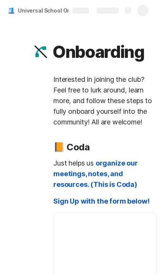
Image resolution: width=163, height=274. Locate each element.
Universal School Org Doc (51, 10)
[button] (41, 52)
